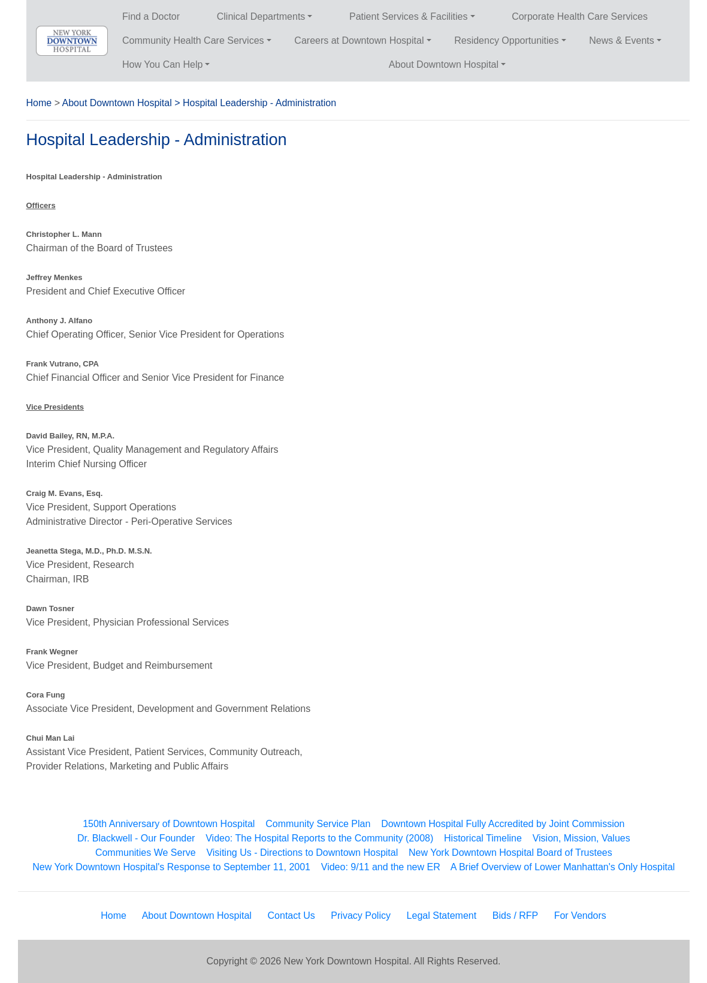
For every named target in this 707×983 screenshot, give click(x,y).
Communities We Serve (145, 852)
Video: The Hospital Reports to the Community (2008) (319, 838)
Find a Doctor (151, 16)
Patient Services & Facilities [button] (408, 16)
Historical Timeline (483, 838)
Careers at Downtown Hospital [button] (359, 40)
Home (39, 103)
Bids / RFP (515, 915)
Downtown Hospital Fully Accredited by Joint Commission (502, 824)
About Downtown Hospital (117, 103)
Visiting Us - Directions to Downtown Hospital (302, 852)
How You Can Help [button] (162, 64)
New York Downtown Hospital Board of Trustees (510, 852)
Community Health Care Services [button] (193, 40)
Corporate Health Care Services (580, 16)
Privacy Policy (361, 915)
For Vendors (580, 915)
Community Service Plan (317, 824)
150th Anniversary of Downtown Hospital (169, 824)
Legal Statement (442, 915)
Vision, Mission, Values (581, 838)
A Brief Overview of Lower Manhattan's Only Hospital (563, 867)
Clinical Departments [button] (261, 16)
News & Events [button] (621, 40)
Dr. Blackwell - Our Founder (136, 838)
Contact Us (291, 915)
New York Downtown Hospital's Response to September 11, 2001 (171, 867)
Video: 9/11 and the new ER (380, 867)
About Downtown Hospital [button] (443, 64)
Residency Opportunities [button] (506, 40)
